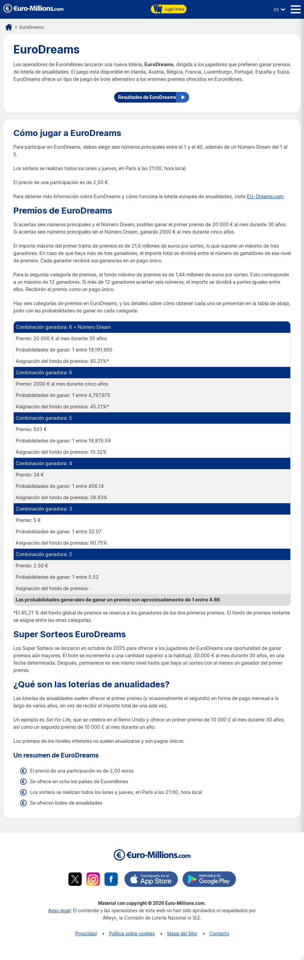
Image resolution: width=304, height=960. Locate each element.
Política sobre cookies (132, 938)
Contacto (219, 938)
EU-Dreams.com (265, 201)
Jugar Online (169, 9)
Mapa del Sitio (182, 938)
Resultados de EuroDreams (145, 100)
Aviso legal (59, 915)
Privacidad (86, 938)
